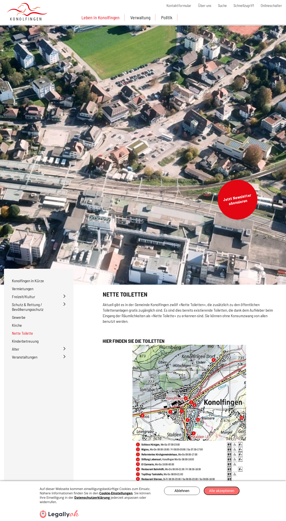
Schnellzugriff (242, 5)
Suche (220, 5)
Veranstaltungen (24, 357)
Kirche (17, 325)
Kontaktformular (174, 5)
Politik (168, 17)
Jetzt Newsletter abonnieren (237, 199)
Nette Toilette (22, 333)
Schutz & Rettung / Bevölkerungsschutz (27, 307)
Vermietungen (22, 288)
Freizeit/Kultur (23, 296)
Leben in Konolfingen (100, 17)
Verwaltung (141, 17)
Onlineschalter (271, 5)
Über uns (201, 5)
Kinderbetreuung (25, 341)
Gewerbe (18, 317)
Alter (15, 349)
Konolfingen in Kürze (28, 280)
